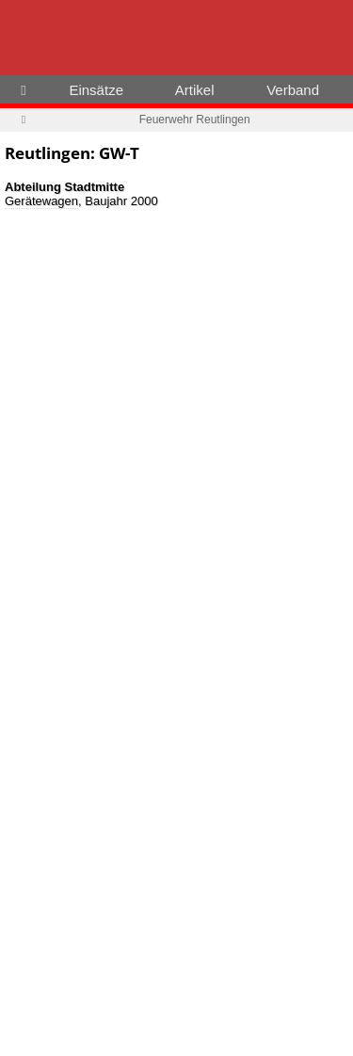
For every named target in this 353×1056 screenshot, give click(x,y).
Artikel (195, 90)
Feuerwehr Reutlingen (194, 119)
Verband (292, 90)
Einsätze (96, 90)
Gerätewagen (41, 201)
